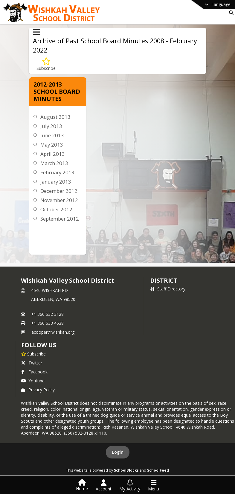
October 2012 (56, 209)
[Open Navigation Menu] (153, 485)
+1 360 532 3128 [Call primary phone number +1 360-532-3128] (47, 314)
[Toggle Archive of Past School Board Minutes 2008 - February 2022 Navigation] (36, 32)
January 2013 (55, 181)
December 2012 (58, 190)
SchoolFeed (158, 470)
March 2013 (54, 163)
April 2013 (52, 153)
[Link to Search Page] (230, 13)
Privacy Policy (38, 390)
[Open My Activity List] (129, 485)
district (164, 280)
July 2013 (51, 126)
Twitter (31, 363)
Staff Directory (167, 289)
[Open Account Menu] (104, 485)
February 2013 (57, 172)
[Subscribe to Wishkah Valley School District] (33, 353)
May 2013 (51, 144)
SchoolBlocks (126, 470)
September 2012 (59, 218)
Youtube (33, 381)
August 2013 (55, 116)
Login (117, 452)
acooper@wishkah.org (52, 332)
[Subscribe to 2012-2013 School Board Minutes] (46, 64)
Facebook (34, 372)
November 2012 (59, 200)
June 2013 (52, 135)
